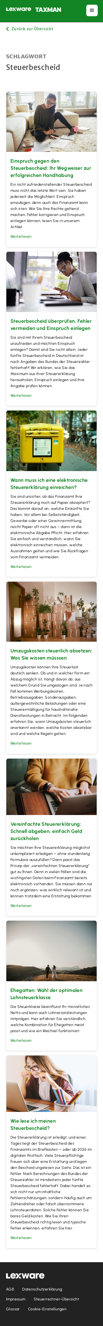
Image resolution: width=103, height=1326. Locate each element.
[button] (92, 10)
